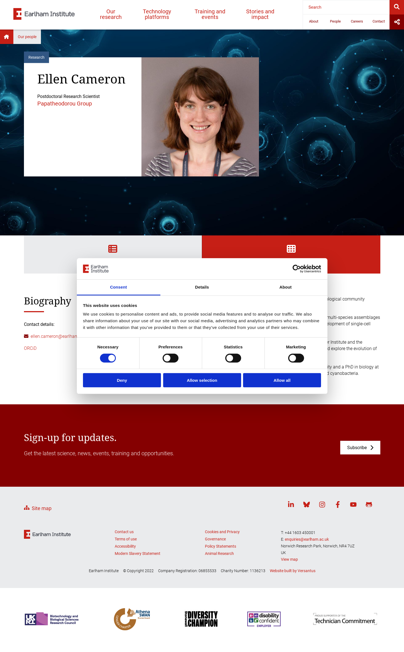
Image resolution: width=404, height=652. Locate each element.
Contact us (124, 532)
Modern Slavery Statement (137, 553)
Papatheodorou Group (64, 103)
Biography (113, 254)
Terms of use (126, 539)
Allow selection (202, 380)
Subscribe (357, 447)
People (335, 21)
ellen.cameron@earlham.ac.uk (60, 336)
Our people (27, 37)
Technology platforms (157, 14)
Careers (357, 21)
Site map (42, 508)
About (313, 21)
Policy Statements (220, 546)
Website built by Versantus (292, 571)
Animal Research (219, 553)
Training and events (210, 14)
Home (6, 36)
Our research (111, 14)
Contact (379, 21)
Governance (215, 539)
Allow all (282, 380)
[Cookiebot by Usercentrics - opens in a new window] (296, 269)
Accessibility (125, 546)
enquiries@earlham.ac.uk (307, 539)
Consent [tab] (118, 287)
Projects (291, 254)
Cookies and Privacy (222, 532)
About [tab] (286, 287)
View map (289, 559)
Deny (122, 380)
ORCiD (30, 348)
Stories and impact (260, 14)
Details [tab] (202, 287)
